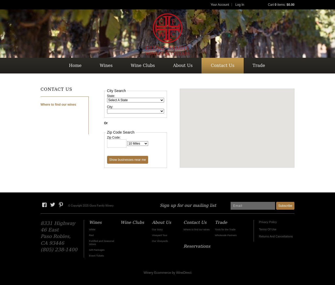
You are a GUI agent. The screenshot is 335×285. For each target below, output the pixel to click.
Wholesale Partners (226, 235)
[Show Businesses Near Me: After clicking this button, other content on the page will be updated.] (127, 160)
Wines (106, 65)
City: (110, 107)
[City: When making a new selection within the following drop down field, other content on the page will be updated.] (135, 111)
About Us (183, 65)
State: (111, 96)
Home (75, 65)
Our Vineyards (160, 241)
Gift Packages (96, 249)
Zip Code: (114, 137)
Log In (239, 5)
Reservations (167, 81)
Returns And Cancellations (276, 236)
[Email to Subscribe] (253, 206)
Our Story (157, 229)
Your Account (220, 5)
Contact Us (222, 65)
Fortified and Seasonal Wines (101, 243)
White (92, 229)
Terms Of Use (267, 229)
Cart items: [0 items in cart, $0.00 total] (281, 5)
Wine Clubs (143, 65)
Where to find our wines (58, 104)
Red (91, 235)
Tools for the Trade (225, 229)
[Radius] (137, 143)
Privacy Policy (268, 222)
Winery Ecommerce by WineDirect (168, 273)
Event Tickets (96, 255)
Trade (259, 65)
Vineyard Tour (159, 235)
